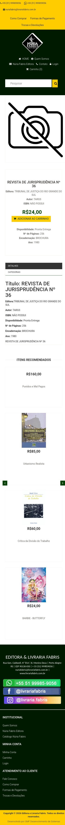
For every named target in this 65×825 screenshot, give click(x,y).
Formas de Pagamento (42, 18)
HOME (24, 58)
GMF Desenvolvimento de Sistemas (42, 821)
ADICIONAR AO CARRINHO (31, 218)
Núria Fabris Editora (21, 64)
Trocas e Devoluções (32, 25)
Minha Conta (9, 752)
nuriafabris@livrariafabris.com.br (19, 9)
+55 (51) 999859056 (10, 3)
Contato (41, 64)
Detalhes (13, 266)
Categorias (14, 272)
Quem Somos (40, 58)
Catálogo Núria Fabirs (14, 736)
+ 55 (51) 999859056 (42, 666)
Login (54, 64)
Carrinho (7, 757)
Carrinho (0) (34, 69)
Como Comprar (18, 18)
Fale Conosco (10, 778)
